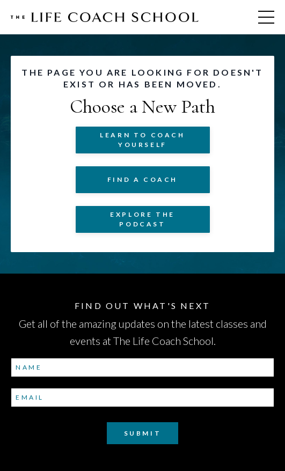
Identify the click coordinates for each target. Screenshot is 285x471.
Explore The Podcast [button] (142, 219)
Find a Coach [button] (142, 179)
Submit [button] (143, 433)
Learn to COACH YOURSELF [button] (142, 140)
